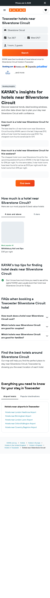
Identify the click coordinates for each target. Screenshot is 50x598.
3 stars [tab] (37, 214)
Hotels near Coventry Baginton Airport (21, 427)
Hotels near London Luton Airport (19, 420)
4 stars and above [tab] (13, 214)
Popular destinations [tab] (30, 396)
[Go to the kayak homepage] (17, 10)
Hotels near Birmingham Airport (18, 416)
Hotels (22, 443)
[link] (25, 183)
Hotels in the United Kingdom (15, 445)
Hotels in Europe (34, 443)
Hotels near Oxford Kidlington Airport (20, 423)
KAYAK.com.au (12, 443)
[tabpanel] (25, 237)
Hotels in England (35, 445)
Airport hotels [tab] (9, 396)
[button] (45, 3)
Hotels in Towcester (12, 448)
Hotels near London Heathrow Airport (20, 412)
